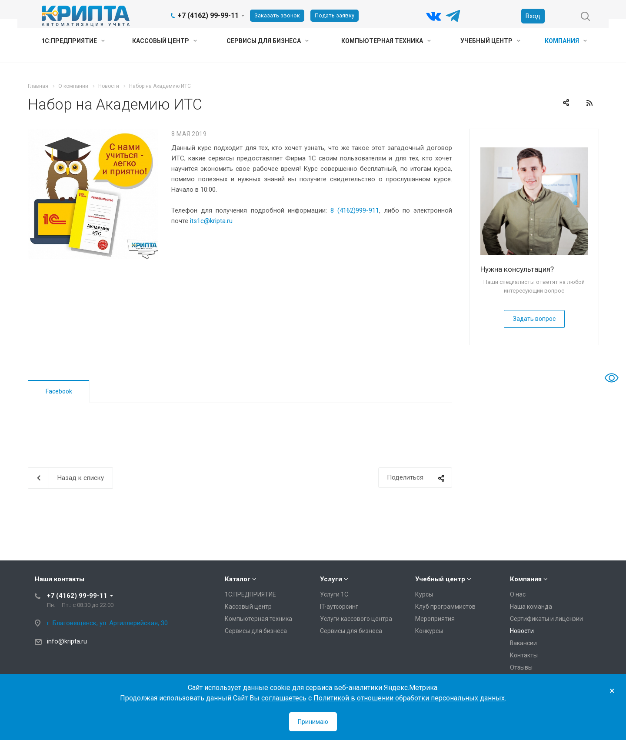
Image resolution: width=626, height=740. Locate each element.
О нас (518, 594)
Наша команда (531, 606)
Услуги (331, 579)
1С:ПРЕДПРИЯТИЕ (73, 40)
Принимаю (313, 721)
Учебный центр (490, 40)
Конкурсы (429, 630)
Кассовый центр (164, 40)
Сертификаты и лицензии (546, 618)
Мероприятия (435, 618)
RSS (589, 103)
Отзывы (521, 667)
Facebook (59, 391)
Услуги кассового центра (356, 618)
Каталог (237, 579)
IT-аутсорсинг (339, 606)
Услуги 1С (334, 594)
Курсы (424, 594)
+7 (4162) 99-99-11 (208, 15)
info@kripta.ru (67, 641)
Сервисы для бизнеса (267, 40)
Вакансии (523, 643)
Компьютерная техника (386, 40)
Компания (566, 40)
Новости (522, 630)
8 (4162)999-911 (354, 210)
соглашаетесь (283, 698)
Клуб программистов (445, 606)
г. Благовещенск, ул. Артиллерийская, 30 (107, 623)
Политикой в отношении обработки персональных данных (409, 698)
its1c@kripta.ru (211, 221)
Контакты (524, 655)
